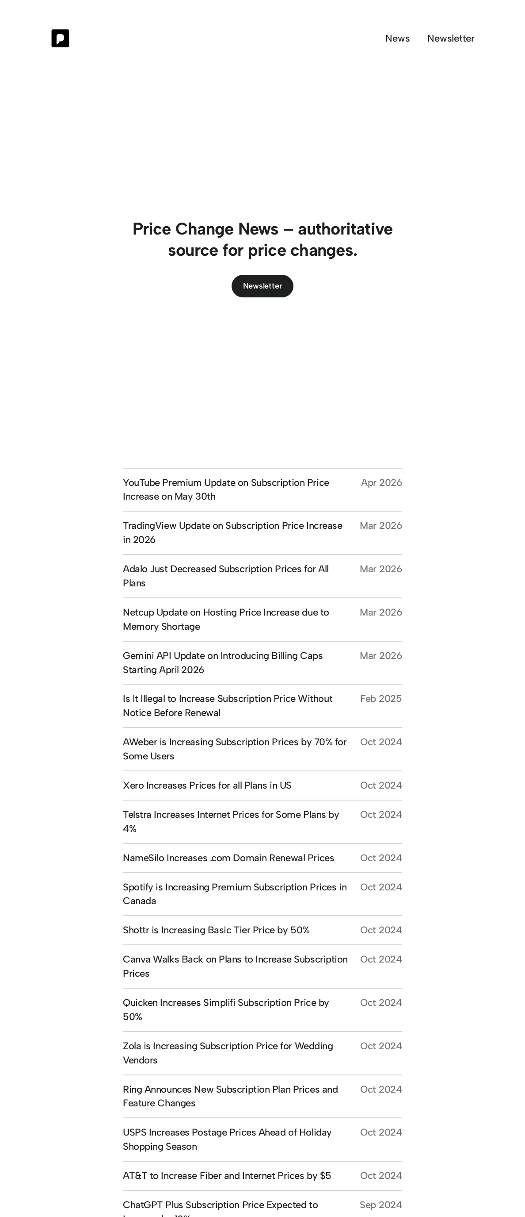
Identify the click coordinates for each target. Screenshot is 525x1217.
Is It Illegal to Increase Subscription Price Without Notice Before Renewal (227, 706)
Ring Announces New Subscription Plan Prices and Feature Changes (230, 1096)
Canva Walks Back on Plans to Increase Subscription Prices (235, 966)
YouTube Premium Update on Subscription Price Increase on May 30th (226, 490)
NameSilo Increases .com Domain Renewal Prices (228, 858)
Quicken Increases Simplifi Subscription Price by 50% (226, 1010)
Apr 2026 (381, 483)
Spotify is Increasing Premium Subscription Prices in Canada (234, 894)
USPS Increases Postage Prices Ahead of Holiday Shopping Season (227, 1139)
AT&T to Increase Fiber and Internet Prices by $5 (227, 1176)
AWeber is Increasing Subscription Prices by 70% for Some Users (235, 749)
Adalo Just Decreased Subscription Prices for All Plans (226, 576)
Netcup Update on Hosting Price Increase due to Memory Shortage (226, 619)
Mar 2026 (381, 525)
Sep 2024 (381, 1205)
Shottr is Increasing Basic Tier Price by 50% (216, 930)
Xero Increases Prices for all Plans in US (207, 785)
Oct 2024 (381, 742)
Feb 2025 (381, 699)
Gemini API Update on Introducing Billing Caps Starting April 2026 (223, 663)
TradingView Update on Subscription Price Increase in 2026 (232, 533)
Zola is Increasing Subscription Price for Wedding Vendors (228, 1053)
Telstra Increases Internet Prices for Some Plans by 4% (231, 822)
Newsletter (262, 286)
